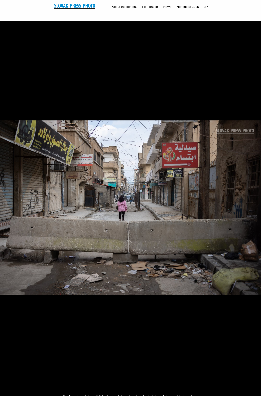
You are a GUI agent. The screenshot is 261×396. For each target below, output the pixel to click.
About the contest (124, 6)
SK (206, 6)
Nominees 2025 (188, 6)
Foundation (150, 6)
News (167, 6)
